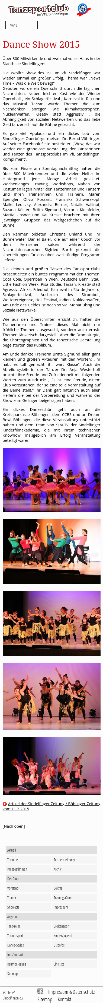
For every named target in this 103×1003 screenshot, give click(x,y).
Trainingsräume (63, 897)
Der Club (12, 878)
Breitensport (61, 926)
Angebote (13, 916)
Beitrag (58, 888)
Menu (13, 25)
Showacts (13, 907)
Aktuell (11, 850)
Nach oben (14, 826)
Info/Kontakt (15, 954)
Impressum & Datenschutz (71, 991)
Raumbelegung (16, 964)
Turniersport (15, 935)
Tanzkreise (14, 926)
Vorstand (12, 888)
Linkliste (59, 964)
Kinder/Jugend (63, 935)
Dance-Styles (15, 945)
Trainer (11, 897)
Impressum (61, 907)
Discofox (59, 945)
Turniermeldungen (65, 859)
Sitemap (12, 973)
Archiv (58, 869)
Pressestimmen (17, 869)
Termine (12, 859)
